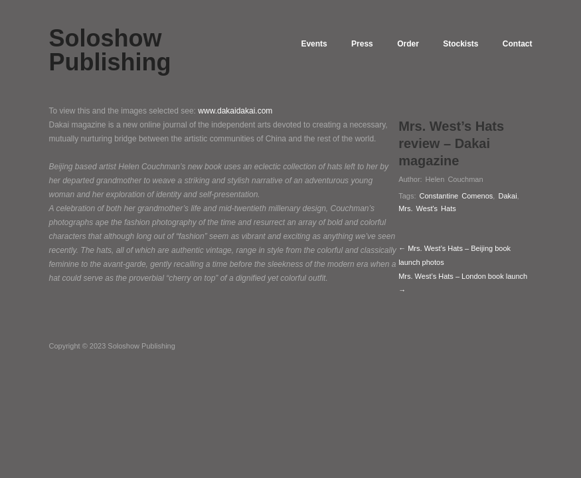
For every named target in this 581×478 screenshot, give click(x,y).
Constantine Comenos (456, 196)
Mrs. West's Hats (427, 208)
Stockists (456, 44)
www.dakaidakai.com (235, 111)
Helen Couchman (454, 179)
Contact (518, 44)
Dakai (507, 196)
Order (401, 44)
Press (351, 44)
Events (299, 44)
